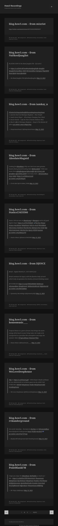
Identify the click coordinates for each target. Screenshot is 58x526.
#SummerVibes (34, 338)
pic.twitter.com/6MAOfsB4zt (18, 289)
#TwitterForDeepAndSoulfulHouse (20, 112)
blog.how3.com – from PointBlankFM (22, 466)
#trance (11, 225)
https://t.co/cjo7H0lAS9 (25, 284)
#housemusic (40, 478)
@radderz (12, 174)
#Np (10, 380)
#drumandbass (31, 71)
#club (42, 228)
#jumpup (39, 71)
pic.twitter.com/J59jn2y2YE (17, 233)
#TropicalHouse (24, 338)
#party (30, 230)
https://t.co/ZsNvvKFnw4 (18, 68)
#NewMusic (20, 166)
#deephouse (34, 112)
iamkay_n (16, 142)
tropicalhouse (17, 355)
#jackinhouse (21, 481)
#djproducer (24, 486)
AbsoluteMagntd (40, 194)
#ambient (20, 228)
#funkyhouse (13, 481)
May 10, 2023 (43, 439)
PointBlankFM (17, 503)
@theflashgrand (21, 171)
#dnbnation (31, 286)
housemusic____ (40, 353)
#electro (32, 225)
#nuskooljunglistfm (32, 68)
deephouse (39, 140)
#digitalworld (44, 286)
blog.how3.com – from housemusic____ (22, 321)
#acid (36, 225)
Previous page (6, 512)
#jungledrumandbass (15, 71)
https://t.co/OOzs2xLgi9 (21, 380)
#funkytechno (36, 228)
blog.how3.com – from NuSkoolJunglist (22, 54)
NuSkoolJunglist (17, 90)
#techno (37, 223)
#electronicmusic (14, 230)
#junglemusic (23, 286)
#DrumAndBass (44, 429)
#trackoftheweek (14, 486)
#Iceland (39, 431)
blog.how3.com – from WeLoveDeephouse (22, 370)
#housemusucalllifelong (35, 486)
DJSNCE (38, 304)
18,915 (35, 511)
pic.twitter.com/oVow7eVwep (18, 434)
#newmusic (31, 478)
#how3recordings (32, 37)
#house (43, 223)
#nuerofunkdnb (21, 73)
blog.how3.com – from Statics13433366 (22, 211)
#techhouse (17, 225)
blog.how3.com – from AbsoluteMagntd (22, 157)
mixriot (15, 39)
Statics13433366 (18, 250)
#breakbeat (42, 225)
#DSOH (19, 385)
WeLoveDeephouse (18, 404)
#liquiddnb (45, 71)
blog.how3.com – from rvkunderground (22, 419)
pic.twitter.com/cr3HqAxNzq (22, 124)
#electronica (13, 228)
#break (37, 286)
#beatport (36, 220)
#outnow (40, 230)
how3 (45, 37)
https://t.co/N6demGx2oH (25, 176)
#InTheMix (33, 476)
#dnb (24, 71)
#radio (32, 385)
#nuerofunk (12, 73)
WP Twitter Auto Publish (23, 525)
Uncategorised (22, 37)
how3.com (11, 39)
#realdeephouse (14, 387)
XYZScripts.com (36, 525)
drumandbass (40, 37)
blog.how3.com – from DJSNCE (27, 263)
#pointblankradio (26, 483)
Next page (52, 512)
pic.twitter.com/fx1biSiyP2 (17, 179)
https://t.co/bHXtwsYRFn (20, 478)
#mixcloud (41, 483)
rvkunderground (18, 451)
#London (35, 483)
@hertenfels (30, 171)
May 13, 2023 (41, 78)
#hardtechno (27, 228)
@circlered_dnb (40, 171)
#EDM (35, 230)
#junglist (41, 68)
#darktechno (24, 230)
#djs (46, 228)
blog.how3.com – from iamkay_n (28, 104)
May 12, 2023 (40, 293)
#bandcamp (27, 220)
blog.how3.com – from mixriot (27, 23)
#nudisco (37, 481)
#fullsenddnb (36, 169)
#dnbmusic (39, 284)
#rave (11, 176)
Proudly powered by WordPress (16, 521)
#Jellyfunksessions (14, 483)
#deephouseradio (39, 385)
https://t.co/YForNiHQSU (25, 223)
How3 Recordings (13, 5)
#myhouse (41, 112)
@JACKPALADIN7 (21, 174)
